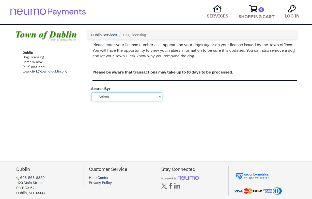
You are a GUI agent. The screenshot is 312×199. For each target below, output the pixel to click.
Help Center (99, 177)
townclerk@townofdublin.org (45, 71)
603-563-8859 (32, 177)
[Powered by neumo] (180, 177)
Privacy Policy (100, 182)
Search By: (100, 88)
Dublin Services (104, 35)
